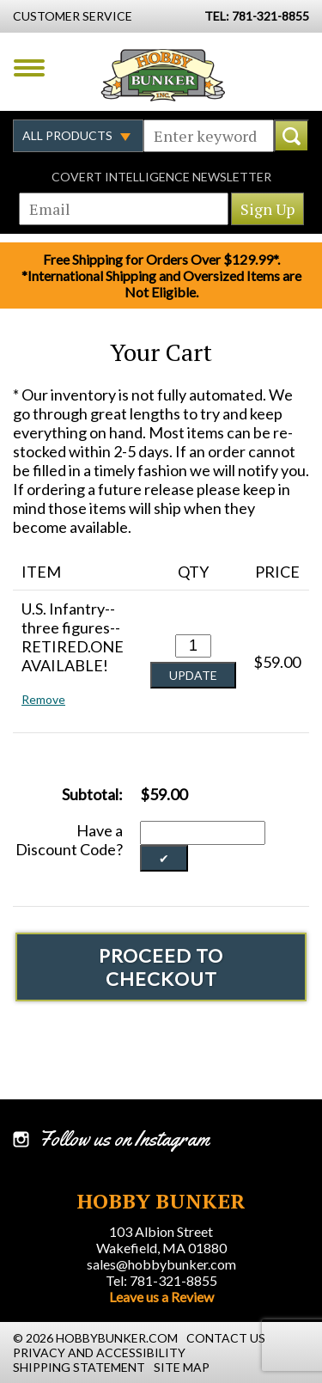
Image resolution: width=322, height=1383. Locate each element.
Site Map (182, 1367)
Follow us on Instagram (124, 1139)
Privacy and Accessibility (99, 1352)
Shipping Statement (79, 1367)
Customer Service (72, 16)
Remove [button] (43, 699)
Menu (29, 68)
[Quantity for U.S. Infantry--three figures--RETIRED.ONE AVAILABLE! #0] (193, 646)
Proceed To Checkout (161, 967)
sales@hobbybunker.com (161, 1264)
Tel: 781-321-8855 (161, 1280)
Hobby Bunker (162, 74)
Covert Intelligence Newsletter (161, 176)
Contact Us (225, 1338)
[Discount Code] (202, 833)
